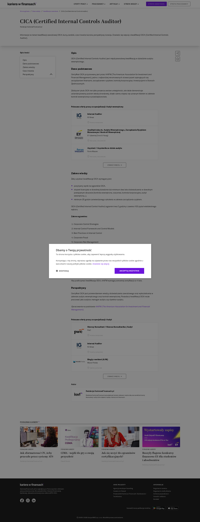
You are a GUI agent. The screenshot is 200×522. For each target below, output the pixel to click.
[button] (62, 270)
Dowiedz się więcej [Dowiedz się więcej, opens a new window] (101, 263)
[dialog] (100, 261)
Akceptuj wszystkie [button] (129, 271)
